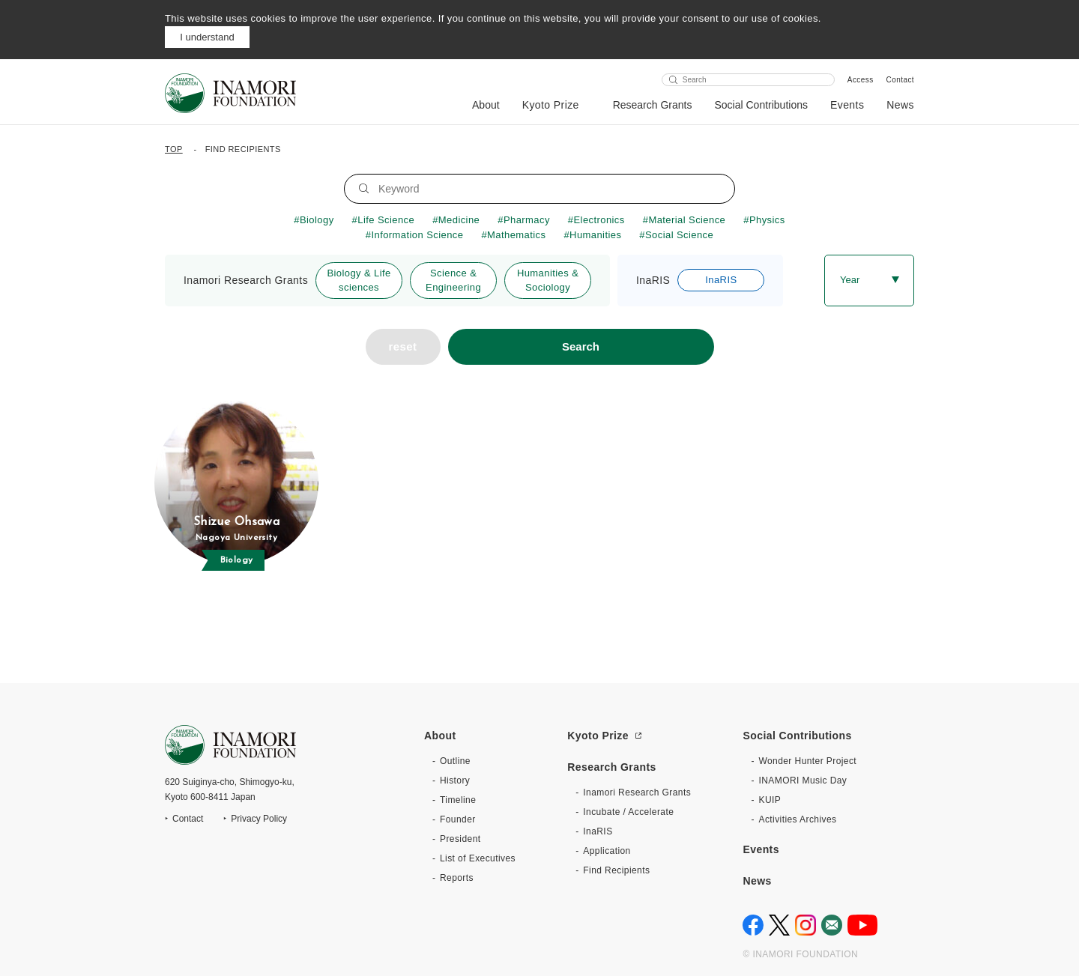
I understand (207, 37)
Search (580, 346)
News (900, 105)
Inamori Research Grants (637, 792)
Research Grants (652, 105)
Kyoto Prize (550, 105)
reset (403, 346)
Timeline (458, 800)
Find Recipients (616, 870)
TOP (174, 149)
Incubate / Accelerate (628, 812)
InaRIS (597, 831)
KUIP (769, 800)
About (486, 105)
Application (606, 851)
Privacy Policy (259, 818)
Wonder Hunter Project (807, 761)
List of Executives (478, 858)
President (460, 839)
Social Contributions (761, 105)
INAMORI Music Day (802, 780)
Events (847, 105)
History (455, 780)
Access (860, 80)
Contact (900, 80)
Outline (455, 761)
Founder (458, 819)
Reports (457, 878)
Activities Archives (797, 819)
